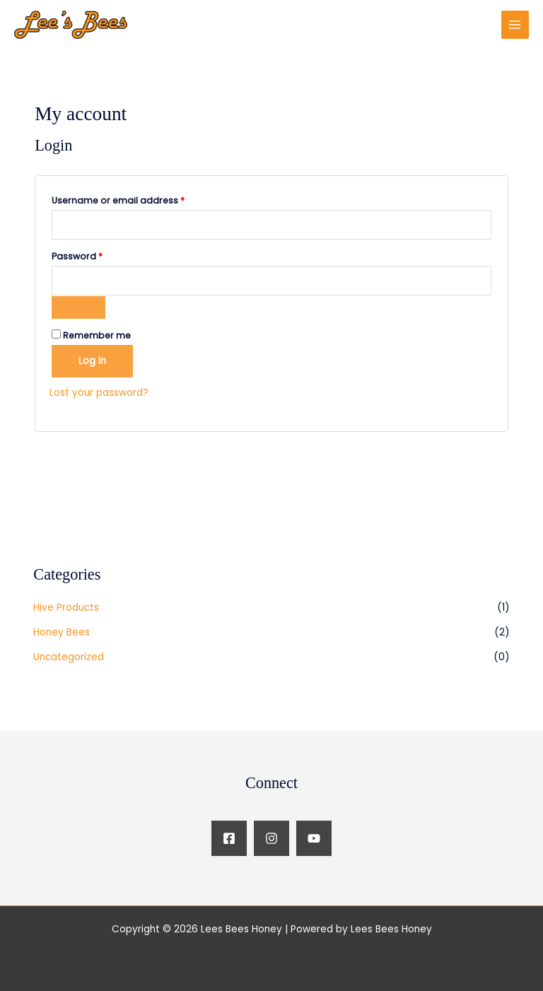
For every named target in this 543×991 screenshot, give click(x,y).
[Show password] (78, 307)
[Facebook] (229, 838)
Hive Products (66, 607)
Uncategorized (68, 657)
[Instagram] (271, 838)
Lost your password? (98, 392)
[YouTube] (314, 838)
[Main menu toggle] (515, 24)
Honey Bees (61, 632)
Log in (92, 361)
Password (97, 255)
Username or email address (138, 199)
